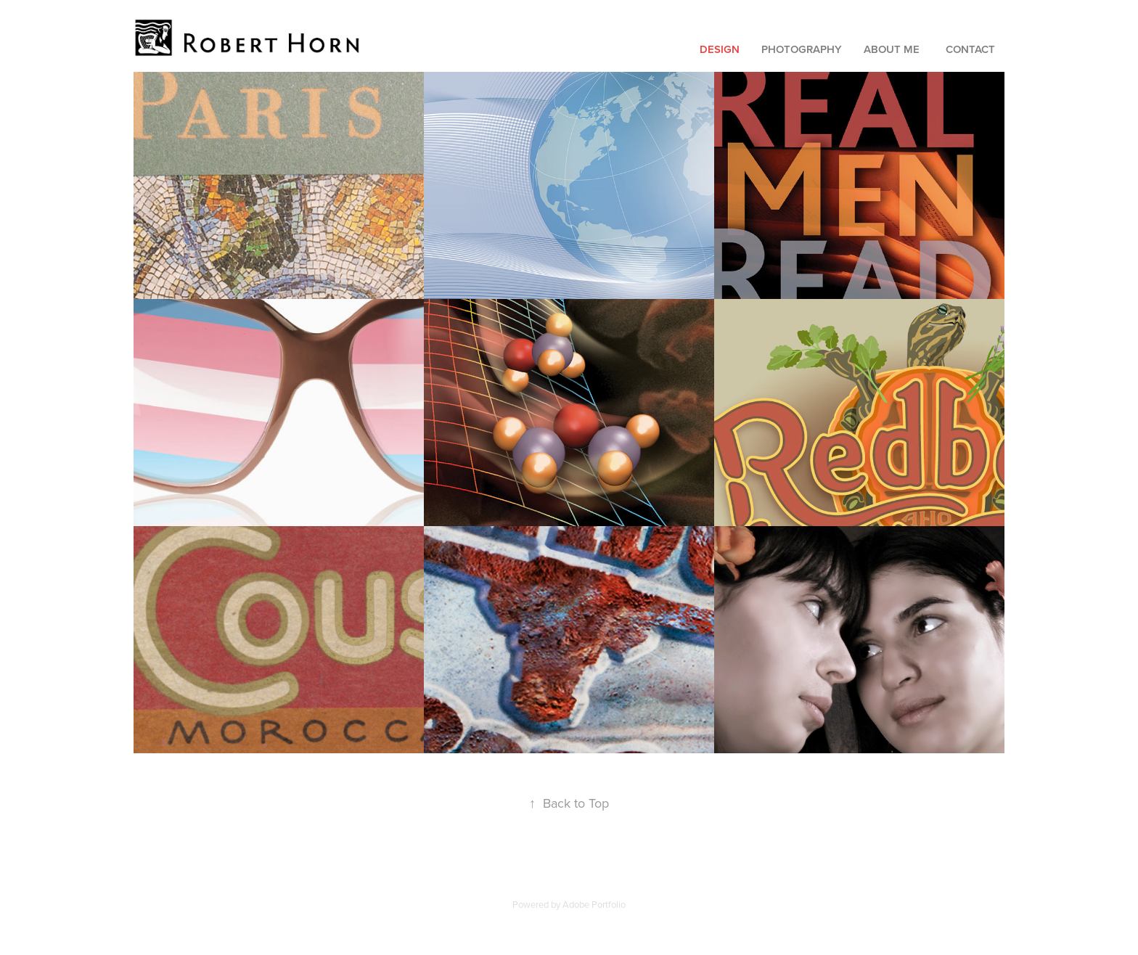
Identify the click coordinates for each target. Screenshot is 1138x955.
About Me (892, 49)
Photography (801, 49)
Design (720, 49)
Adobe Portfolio (594, 904)
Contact (970, 49)
